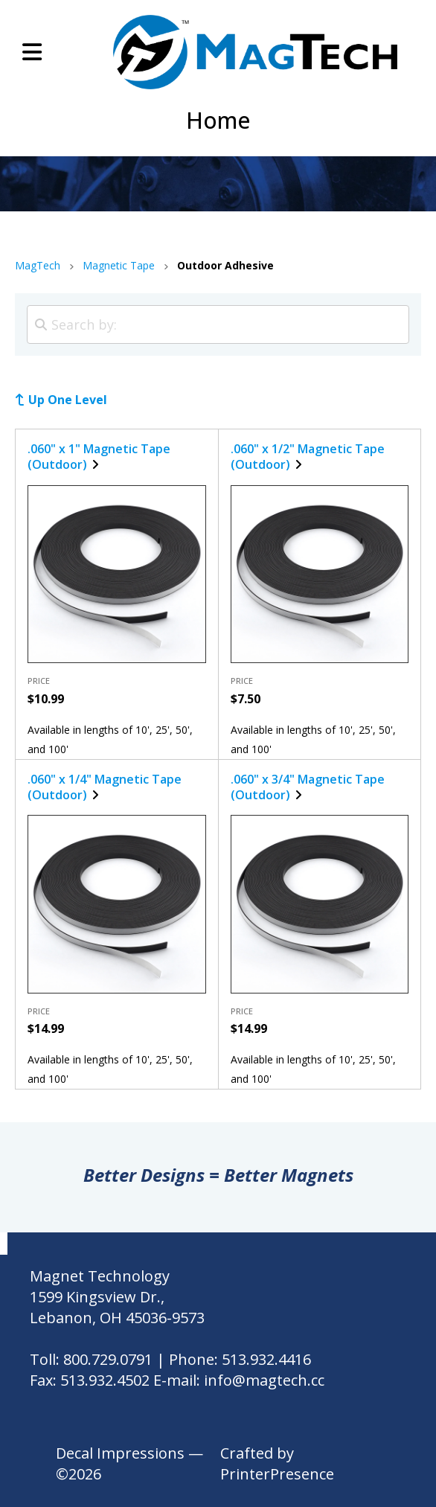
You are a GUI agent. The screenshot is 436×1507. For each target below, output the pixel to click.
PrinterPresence (277, 1474)
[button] (32, 52)
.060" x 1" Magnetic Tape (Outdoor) (99, 457)
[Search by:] (218, 324)
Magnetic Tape (119, 265)
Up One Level (67, 399)
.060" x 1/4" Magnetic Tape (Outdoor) (105, 787)
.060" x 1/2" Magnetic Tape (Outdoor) (308, 457)
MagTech (37, 265)
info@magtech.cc (264, 1380)
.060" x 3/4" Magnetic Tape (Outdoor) (308, 787)
